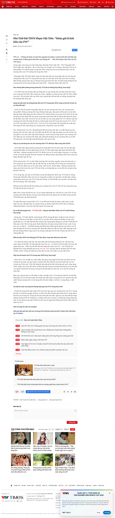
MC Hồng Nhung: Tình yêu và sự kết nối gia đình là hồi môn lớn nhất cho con (20, 470)
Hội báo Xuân (44, 249)
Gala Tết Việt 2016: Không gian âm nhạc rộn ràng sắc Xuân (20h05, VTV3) (46, 326)
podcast (106, 6)
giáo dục (91, 6)
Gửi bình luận (72, 422)
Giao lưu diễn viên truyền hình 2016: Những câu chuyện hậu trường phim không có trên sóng (46, 331)
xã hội (17, 6)
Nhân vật (16, 35)
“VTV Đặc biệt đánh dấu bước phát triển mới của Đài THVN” (36, 379)
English (93, 2)
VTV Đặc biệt (36, 210)
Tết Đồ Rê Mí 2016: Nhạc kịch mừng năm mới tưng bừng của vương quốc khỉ (47, 336)
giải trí (59, 6)
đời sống (73, 6)
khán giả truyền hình (55, 400)
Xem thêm (18, 353)
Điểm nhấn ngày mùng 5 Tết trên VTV (34, 340)
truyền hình (50, 6)
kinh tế (41, 6)
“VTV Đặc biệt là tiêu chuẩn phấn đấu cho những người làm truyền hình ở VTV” (43, 384)
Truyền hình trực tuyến (68, 2)
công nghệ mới (42, 400)
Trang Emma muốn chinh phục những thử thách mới (42, 469)
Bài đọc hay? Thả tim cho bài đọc (38, 392)
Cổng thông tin (83, 2)
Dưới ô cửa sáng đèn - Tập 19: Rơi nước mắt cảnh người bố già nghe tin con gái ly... (65, 448)
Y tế (66, 6)
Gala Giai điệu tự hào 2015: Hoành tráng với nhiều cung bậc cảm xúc (44, 350)
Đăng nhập (110, 2)
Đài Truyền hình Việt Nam (28, 400)
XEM (72, 429)
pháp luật (25, 6)
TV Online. (19, 313)
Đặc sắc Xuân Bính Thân (33, 320)
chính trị (9, 6)
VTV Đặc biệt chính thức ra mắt (44, 365)
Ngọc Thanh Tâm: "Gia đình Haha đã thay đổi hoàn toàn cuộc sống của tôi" (65, 470)
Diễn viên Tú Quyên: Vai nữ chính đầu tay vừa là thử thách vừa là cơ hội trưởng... (42, 448)
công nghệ (82, 6)
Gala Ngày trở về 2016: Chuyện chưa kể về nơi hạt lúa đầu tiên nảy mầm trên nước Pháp (47, 345)
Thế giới (33, 6)
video (99, 6)
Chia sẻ (75, 50)
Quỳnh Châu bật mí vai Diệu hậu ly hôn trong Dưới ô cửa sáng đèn (20, 448)
